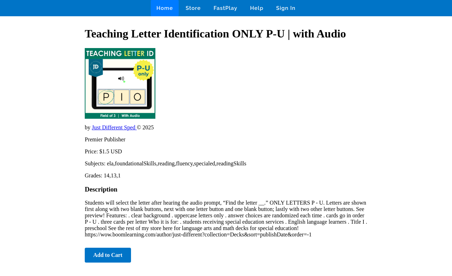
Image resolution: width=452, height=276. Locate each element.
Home (164, 8)
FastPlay (226, 8)
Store (193, 8)
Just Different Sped (114, 127)
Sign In (286, 8)
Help (256, 8)
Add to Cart (108, 255)
